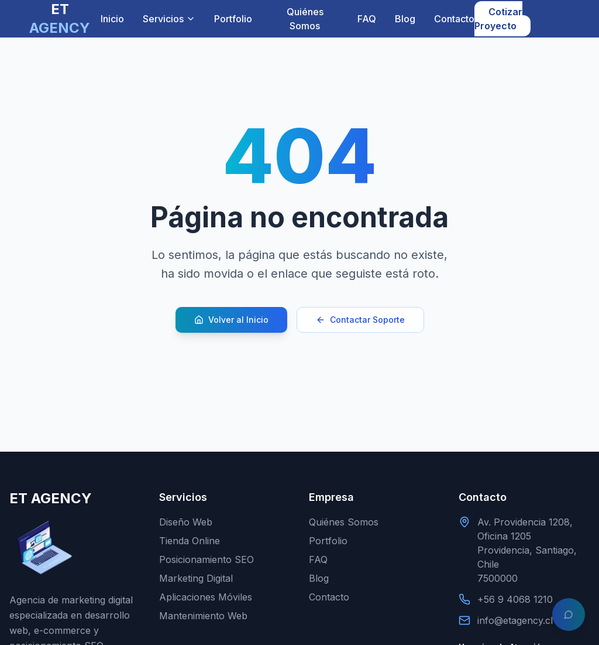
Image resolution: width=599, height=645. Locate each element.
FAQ (366, 19)
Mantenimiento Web (203, 616)
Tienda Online (189, 541)
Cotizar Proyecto (498, 19)
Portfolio (233, 19)
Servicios (169, 19)
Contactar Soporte (360, 320)
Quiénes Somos (305, 19)
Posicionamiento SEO (206, 559)
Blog (405, 19)
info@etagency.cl (515, 620)
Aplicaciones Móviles (205, 597)
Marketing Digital (196, 578)
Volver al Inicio (231, 320)
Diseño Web (185, 522)
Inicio (112, 19)
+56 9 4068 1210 (515, 599)
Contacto (454, 19)
